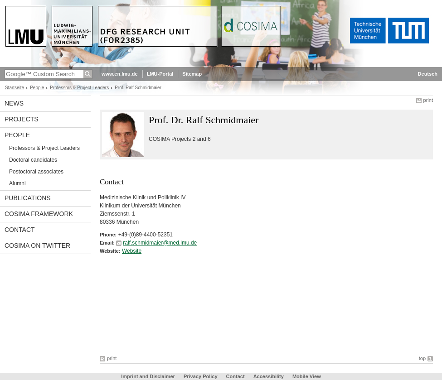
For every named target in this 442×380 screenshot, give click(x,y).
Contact (20, 229)
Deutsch (427, 74)
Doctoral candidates (33, 160)
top (422, 358)
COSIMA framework (39, 213)
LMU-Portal (160, 74)
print (428, 100)
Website (131, 251)
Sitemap (192, 74)
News (14, 103)
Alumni (17, 183)
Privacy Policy (201, 376)
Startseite (14, 87)
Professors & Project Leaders (79, 87)
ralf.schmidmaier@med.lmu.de (160, 243)
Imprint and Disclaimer (148, 376)
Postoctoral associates (36, 171)
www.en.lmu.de (120, 74)
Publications (28, 198)
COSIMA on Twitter (37, 245)
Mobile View (306, 376)
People (37, 87)
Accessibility (269, 376)
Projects (22, 119)
